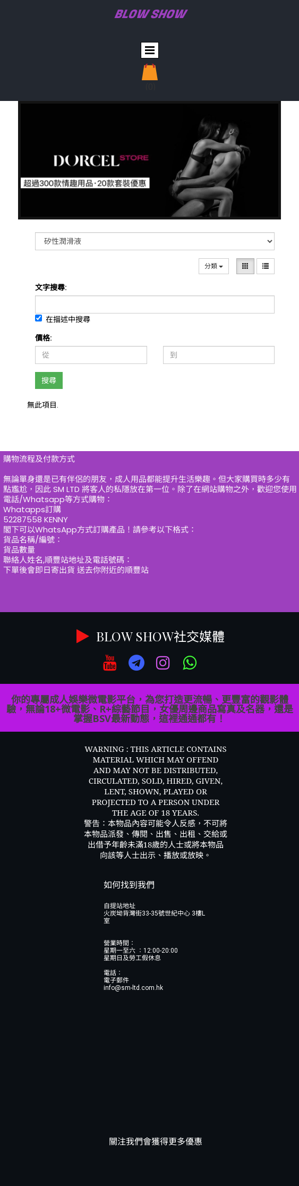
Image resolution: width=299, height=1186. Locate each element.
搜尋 (48, 380)
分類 (213, 266)
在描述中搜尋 (62, 319)
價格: (43, 338)
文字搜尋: (51, 287)
